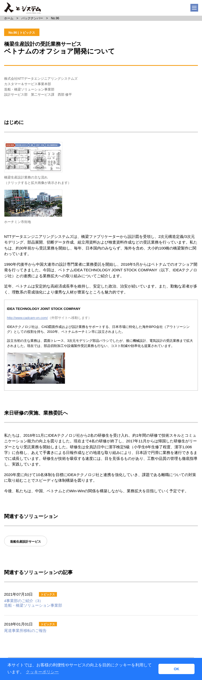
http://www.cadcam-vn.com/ (27, 318)
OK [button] (176, 669)
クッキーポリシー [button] (42, 672)
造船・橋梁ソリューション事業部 (33, 602)
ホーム (8, 18)
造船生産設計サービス (25, 541)
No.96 (55, 18)
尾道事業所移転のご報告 (25, 630)
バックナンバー (32, 18)
